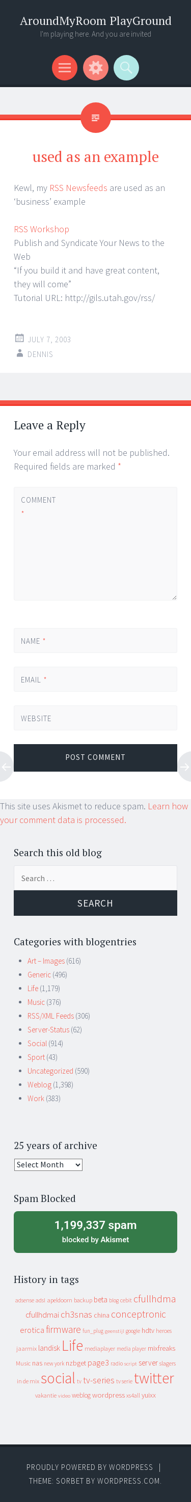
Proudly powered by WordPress (89, 1467)
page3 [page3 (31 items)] (98, 1362)
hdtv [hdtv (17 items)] (148, 1330)
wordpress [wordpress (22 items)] (108, 1395)
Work (36, 1098)
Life (33, 988)
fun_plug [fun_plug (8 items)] (93, 1330)
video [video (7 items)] (64, 1395)
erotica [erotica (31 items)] (32, 1330)
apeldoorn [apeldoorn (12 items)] (59, 1300)
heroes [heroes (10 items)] (164, 1330)
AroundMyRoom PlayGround (96, 21)
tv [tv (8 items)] (79, 1381)
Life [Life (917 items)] (72, 1345)
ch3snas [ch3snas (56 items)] (76, 1314)
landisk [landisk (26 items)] (49, 1348)
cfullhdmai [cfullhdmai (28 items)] (42, 1315)
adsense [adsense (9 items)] (24, 1300)
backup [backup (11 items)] (83, 1300)
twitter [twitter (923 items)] (154, 1378)
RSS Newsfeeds (78, 188)
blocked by (95, 1231)
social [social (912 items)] (58, 1378)
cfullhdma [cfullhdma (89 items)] (154, 1298)
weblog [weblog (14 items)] (81, 1395)
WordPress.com (128, 1481)
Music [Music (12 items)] (23, 1363)
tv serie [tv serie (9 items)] (124, 1381)
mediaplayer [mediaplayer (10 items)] (100, 1348)
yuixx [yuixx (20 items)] (149, 1395)
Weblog (39, 1084)
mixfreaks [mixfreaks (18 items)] (161, 1348)
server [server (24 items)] (148, 1363)
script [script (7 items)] (130, 1363)
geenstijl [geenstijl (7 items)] (114, 1331)
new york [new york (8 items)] (54, 1363)
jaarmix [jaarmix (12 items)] (26, 1348)
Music (36, 1002)
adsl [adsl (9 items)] (40, 1300)
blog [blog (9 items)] (114, 1300)
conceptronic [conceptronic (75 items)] (138, 1314)
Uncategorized (50, 1071)
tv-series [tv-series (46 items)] (99, 1380)
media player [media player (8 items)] (131, 1348)
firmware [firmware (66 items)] (63, 1329)
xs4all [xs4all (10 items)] (133, 1395)
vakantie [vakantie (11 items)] (46, 1395)
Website (36, 718)
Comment (38, 506)
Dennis (40, 354)
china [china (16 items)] (102, 1315)
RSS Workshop (41, 229)
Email (34, 680)
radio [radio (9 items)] (117, 1363)
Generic (39, 974)
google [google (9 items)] (133, 1330)
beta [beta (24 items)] (100, 1299)
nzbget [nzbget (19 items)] (76, 1363)
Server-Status (48, 1029)
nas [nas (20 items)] (37, 1363)
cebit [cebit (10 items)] (126, 1300)
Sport (36, 1057)
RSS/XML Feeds (51, 1016)
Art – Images (46, 961)
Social (37, 1043)
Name (33, 641)
